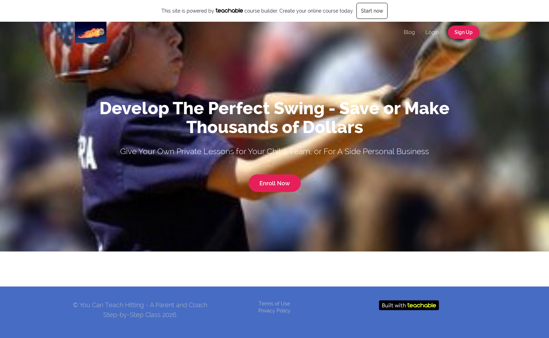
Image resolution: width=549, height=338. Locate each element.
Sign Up (463, 32)
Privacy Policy (274, 310)
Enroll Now (274, 183)
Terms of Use (274, 303)
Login (432, 32)
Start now (372, 11)
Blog (409, 32)
